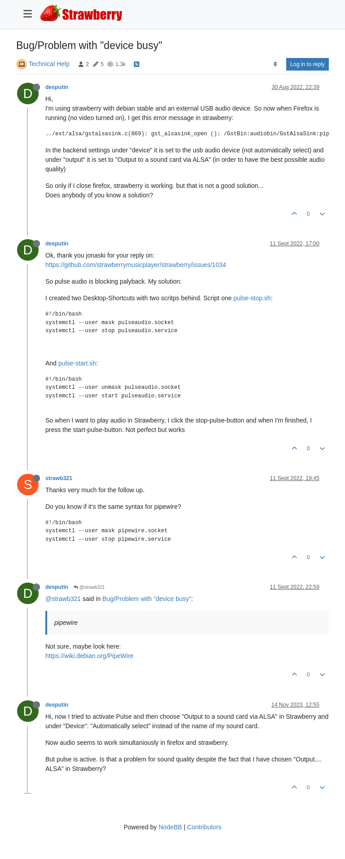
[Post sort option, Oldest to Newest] (275, 64)
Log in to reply (307, 64)
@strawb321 (89, 587)
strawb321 (58, 478)
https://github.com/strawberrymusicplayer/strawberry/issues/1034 (135, 264)
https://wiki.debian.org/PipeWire (89, 655)
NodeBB (170, 827)
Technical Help (49, 63)
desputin (56, 87)
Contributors (204, 827)
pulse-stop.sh (252, 298)
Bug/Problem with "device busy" (146, 598)
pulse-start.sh (77, 363)
